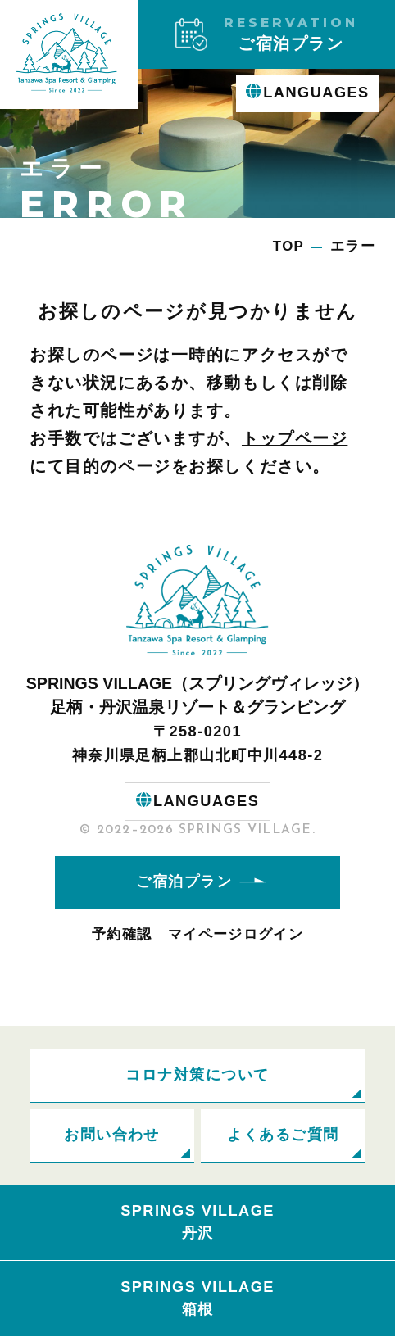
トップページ (294, 438)
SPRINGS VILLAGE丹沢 (197, 1222)
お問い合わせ (112, 1134)
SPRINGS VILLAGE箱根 (197, 1298)
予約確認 (122, 934)
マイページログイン (235, 934)
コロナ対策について (197, 1075)
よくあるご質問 (282, 1134)
